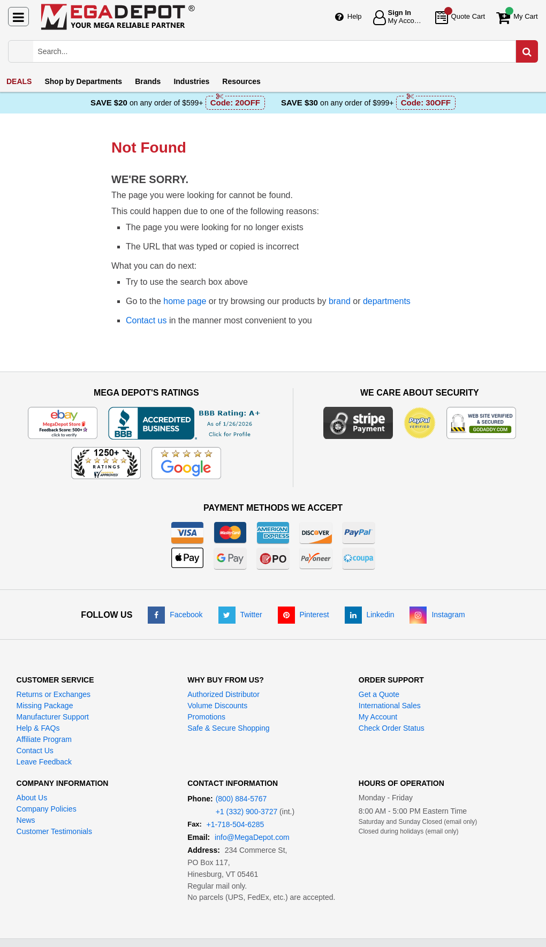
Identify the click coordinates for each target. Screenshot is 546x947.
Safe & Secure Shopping (228, 728)
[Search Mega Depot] (282, 51)
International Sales (390, 705)
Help (354, 16)
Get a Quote (379, 694)
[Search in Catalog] (526, 51)
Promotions (206, 717)
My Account (378, 717)
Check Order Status (391, 728)
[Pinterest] (303, 614)
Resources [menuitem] (241, 81)
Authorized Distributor (223, 694)
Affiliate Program (44, 739)
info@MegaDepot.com (252, 837)
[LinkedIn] (370, 614)
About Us (32, 797)
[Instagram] (437, 614)
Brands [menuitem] (148, 81)
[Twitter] (240, 614)
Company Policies (47, 809)
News (26, 820)
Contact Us (35, 750)
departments (387, 301)
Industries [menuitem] (191, 81)
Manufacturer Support (53, 717)
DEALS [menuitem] (19, 81)
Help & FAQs (38, 728)
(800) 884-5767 (241, 798)
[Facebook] (175, 614)
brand (340, 301)
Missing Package (45, 705)
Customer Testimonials (54, 831)
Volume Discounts (217, 705)
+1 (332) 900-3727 (247, 811)
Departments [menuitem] (83, 81)
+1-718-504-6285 (235, 824)
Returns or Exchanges (54, 694)
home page (184, 301)
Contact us (146, 320)
